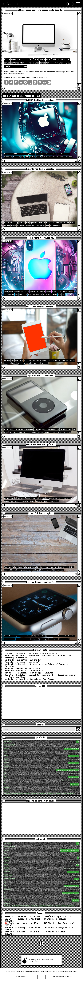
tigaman (37, 961)
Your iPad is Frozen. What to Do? (22, 662)
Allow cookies (21, 977)
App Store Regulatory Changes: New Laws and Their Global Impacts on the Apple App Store (40, 676)
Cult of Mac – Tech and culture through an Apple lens (27, 77)
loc (42, 770)
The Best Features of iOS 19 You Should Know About (31, 653)
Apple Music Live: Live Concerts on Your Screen (29, 679)
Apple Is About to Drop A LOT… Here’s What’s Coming (32, 916)
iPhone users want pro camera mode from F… (40, 10)
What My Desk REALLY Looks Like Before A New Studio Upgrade (36, 931)
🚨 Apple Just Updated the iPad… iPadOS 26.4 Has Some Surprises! (39, 923)
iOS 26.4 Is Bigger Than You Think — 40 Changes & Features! (36, 919)
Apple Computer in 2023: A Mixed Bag (24, 670)
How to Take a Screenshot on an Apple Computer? (29, 672)
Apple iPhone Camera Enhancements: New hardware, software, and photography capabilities (38, 656)
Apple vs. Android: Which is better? (24, 668)
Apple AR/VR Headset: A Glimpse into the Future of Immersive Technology (37, 665)
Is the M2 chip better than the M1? (23, 660)
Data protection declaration (62, 977)
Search (78, 729)
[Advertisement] (41, 704)
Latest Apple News (47, 959)
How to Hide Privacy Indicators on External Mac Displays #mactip (39, 927)
